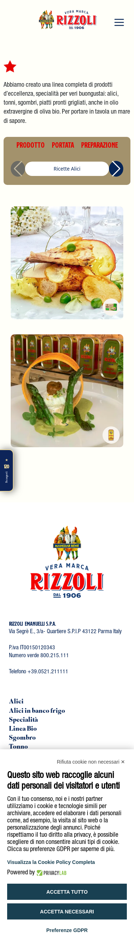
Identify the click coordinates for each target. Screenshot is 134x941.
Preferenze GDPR (67, 930)
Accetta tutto (67, 892)
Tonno (18, 747)
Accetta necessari (67, 911)
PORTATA (63, 144)
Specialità (23, 720)
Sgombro (22, 738)
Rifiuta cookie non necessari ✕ (91, 762)
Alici (16, 702)
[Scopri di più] (7, 470)
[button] (116, 169)
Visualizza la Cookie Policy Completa (51, 862)
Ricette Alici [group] (67, 168)
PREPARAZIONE (99, 144)
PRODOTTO (30, 144)
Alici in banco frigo (37, 711)
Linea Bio (23, 729)
